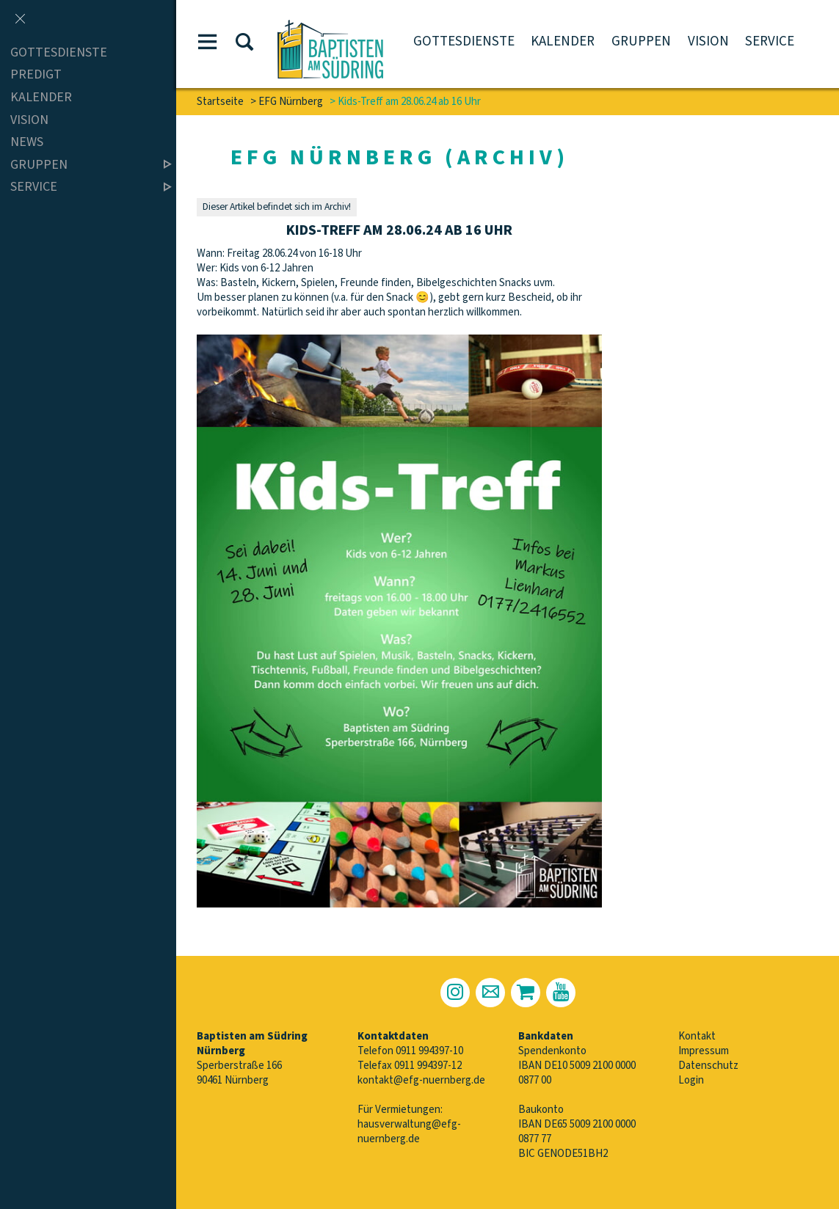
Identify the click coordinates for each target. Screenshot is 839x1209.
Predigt (36, 75)
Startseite (220, 101)
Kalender (563, 41)
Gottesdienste (464, 41)
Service (769, 41)
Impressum (703, 1051)
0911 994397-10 (429, 1051)
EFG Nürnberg (290, 101)
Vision (708, 41)
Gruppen (641, 41)
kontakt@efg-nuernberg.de (421, 1080)
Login (691, 1080)
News (26, 142)
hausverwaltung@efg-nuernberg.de (409, 1132)
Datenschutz (708, 1065)
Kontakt (697, 1036)
